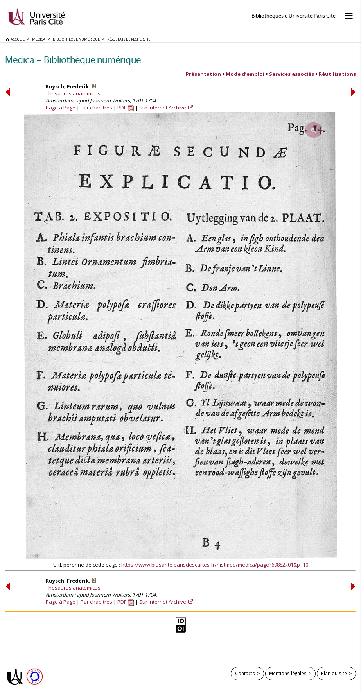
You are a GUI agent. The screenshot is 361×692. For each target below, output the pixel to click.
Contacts (245, 673)
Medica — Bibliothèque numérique (73, 59)
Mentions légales (288, 673)
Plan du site (334, 673)
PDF (125, 107)
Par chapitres (96, 107)
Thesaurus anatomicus (73, 93)
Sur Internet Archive (163, 107)
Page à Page (60, 107)
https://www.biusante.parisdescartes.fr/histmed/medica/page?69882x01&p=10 (214, 564)
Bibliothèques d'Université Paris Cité (293, 16)
